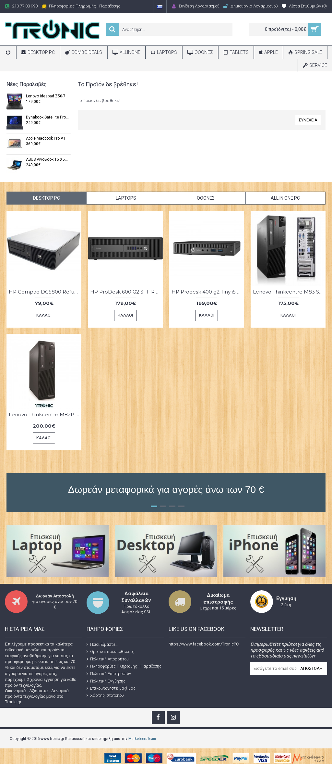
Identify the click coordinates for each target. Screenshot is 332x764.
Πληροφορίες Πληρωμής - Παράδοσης (124, 666)
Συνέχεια (308, 120)
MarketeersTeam (142, 738)
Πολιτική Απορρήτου (108, 659)
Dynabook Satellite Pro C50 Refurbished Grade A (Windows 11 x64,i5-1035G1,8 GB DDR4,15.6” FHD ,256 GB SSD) (47, 117)
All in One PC (285, 198)
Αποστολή (311, 668)
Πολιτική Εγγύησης (106, 680)
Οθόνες (206, 198)
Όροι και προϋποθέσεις (110, 651)
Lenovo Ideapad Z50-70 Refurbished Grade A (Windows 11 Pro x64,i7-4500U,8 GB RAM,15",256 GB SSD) (47, 96)
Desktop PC (46, 198)
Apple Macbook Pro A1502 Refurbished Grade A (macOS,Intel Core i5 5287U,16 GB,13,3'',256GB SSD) (47, 138)
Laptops (126, 198)
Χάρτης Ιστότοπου (105, 695)
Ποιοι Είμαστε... (103, 644)
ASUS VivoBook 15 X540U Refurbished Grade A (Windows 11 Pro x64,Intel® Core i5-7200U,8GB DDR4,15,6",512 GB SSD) (47, 159)
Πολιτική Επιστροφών (109, 673)
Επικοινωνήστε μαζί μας (111, 688)
